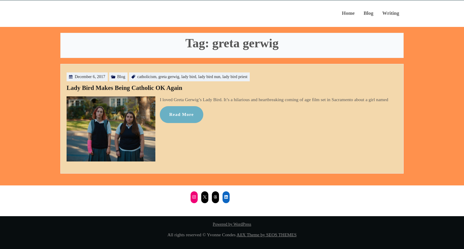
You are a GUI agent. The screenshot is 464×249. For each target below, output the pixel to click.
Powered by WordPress (232, 224)
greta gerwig (168, 77)
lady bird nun (209, 77)
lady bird (188, 77)
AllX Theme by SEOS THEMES (266, 234)
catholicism (147, 77)
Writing (390, 13)
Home (348, 13)
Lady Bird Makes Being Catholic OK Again (124, 87)
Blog (368, 13)
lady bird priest (234, 77)
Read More (181, 114)
